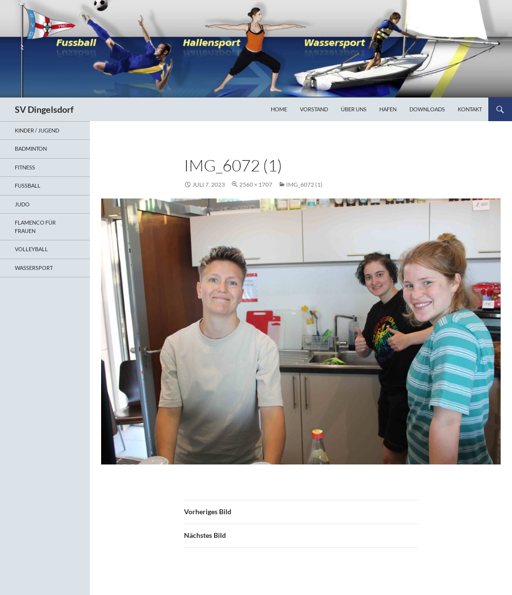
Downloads (427, 109)
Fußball (27, 185)
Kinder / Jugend (37, 130)
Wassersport (34, 267)
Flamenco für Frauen (35, 226)
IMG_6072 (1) (304, 184)
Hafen (388, 109)
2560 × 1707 (255, 184)
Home (279, 109)
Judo (22, 204)
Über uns (353, 109)
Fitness (25, 167)
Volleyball (31, 249)
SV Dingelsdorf (44, 109)
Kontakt (470, 109)
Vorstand (314, 109)
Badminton (31, 148)
